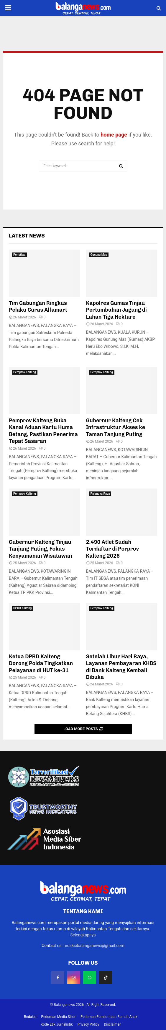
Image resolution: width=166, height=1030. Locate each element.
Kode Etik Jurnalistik (57, 1024)
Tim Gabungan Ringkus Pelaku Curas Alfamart (38, 306)
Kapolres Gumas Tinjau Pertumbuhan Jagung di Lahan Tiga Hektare (116, 310)
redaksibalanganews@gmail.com (93, 945)
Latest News (27, 235)
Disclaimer (112, 1024)
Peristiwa (19, 254)
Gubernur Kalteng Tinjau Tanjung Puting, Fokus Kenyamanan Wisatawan (40, 549)
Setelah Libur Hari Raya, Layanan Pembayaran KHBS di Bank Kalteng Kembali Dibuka (121, 666)
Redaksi (30, 1017)
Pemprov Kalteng (24, 372)
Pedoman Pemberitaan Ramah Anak (108, 1017)
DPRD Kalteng (22, 608)
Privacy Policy (88, 1024)
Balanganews (64, 1005)
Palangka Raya (100, 493)
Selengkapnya (83, 935)
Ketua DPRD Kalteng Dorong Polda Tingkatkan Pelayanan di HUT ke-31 (41, 663)
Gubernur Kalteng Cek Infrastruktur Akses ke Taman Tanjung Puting (115, 427)
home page (114, 135)
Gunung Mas (99, 254)
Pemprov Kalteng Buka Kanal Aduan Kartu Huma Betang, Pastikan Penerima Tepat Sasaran (43, 430)
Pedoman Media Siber (58, 1017)
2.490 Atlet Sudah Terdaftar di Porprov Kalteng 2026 (112, 549)
